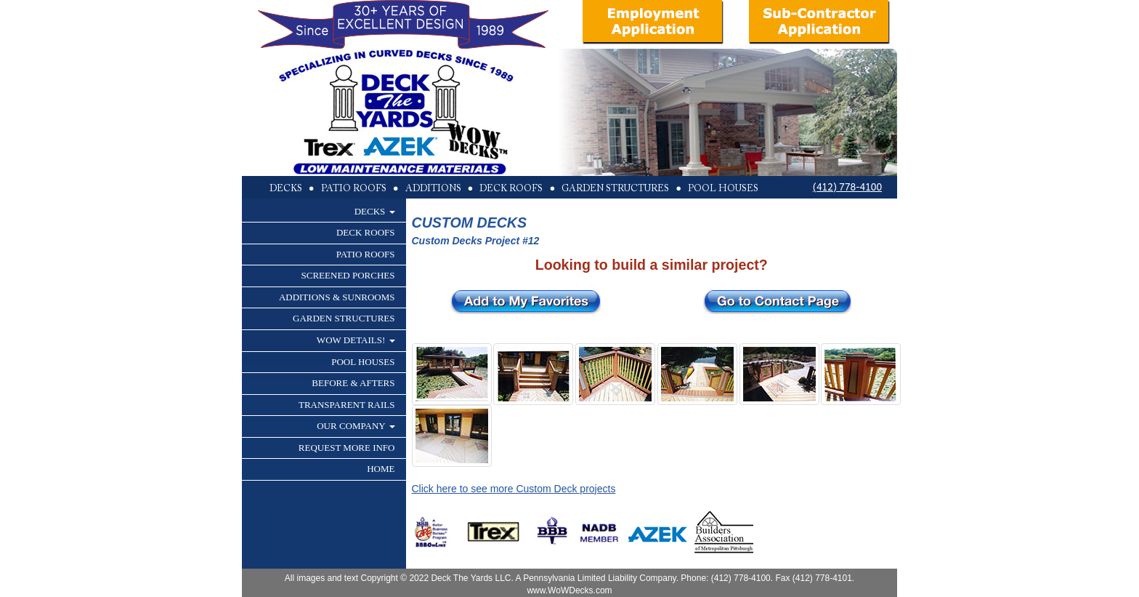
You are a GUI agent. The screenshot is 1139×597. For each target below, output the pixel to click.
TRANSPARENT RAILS (347, 404)
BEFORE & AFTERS (353, 382)
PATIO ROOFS (365, 254)
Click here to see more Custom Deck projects (514, 488)
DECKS (374, 211)
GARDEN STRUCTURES (344, 318)
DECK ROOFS (365, 232)
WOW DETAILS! (356, 339)
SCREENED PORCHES (348, 275)
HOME (380, 468)
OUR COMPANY (355, 425)
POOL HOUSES (362, 361)
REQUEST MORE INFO (347, 447)
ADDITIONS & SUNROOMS (337, 297)
